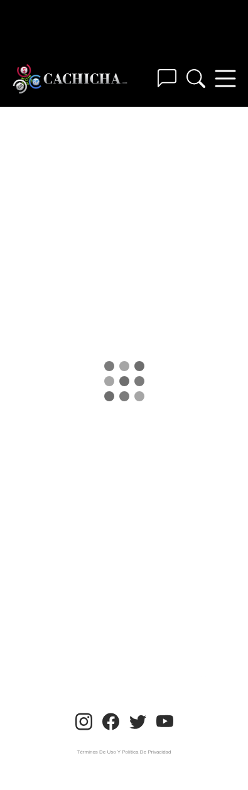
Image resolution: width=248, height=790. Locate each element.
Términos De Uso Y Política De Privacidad (124, 752)
